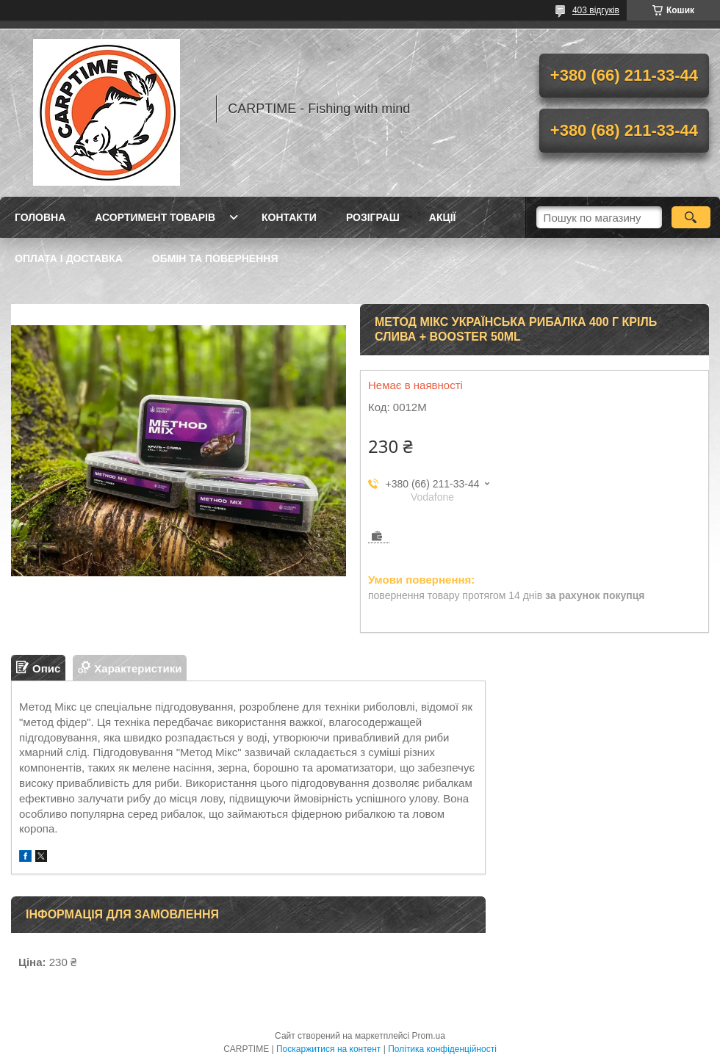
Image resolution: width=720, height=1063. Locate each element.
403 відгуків (595, 10)
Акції (442, 217)
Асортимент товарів (155, 217)
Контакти (289, 217)
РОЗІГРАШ (373, 217)
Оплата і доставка (69, 258)
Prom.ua (428, 1036)
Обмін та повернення (215, 258)
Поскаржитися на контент (328, 1049)
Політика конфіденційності (442, 1049)
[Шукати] (691, 217)
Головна (40, 217)
